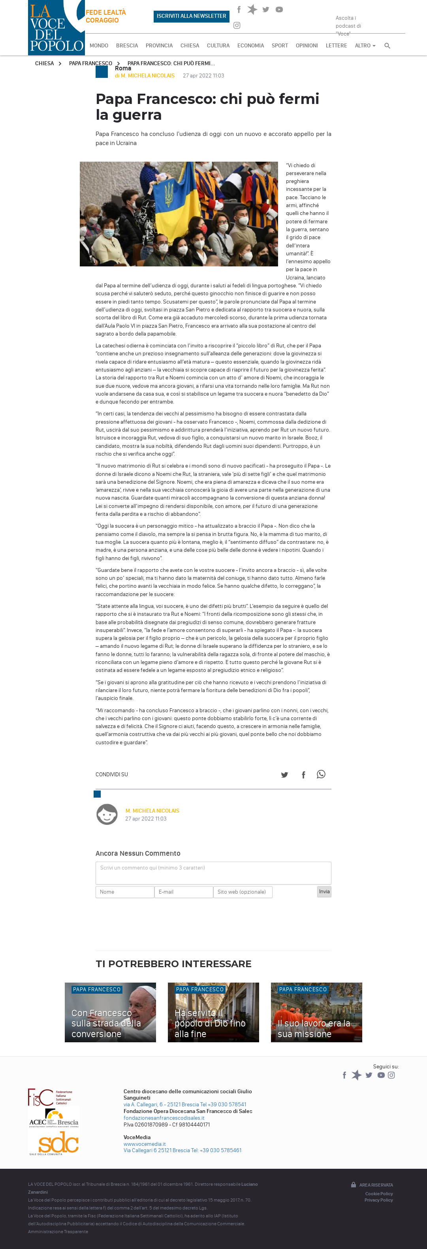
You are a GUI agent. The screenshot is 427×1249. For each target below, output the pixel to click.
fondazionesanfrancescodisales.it (164, 1118)
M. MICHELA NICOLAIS (152, 811)
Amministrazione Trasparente (58, 1231)
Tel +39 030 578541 (223, 1104)
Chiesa (44, 63)
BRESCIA (127, 45)
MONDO (99, 45)
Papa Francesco (90, 63)
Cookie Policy (379, 1193)
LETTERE (336, 45)
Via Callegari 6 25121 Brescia (157, 1150)
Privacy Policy (379, 1200)
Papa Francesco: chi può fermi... (171, 63)
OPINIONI (307, 45)
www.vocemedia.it (145, 1144)
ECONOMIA (250, 45)
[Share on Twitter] (284, 776)
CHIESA (190, 45)
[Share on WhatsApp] (322, 776)
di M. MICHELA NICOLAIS (145, 75)
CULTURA (218, 45)
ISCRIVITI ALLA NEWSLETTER (191, 16)
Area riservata (371, 1185)
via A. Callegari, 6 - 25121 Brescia (161, 1104)
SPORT (280, 45)
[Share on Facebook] (303, 776)
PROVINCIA (159, 45)
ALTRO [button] (365, 45)
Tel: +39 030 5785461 (216, 1150)
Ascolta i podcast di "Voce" (348, 23)
